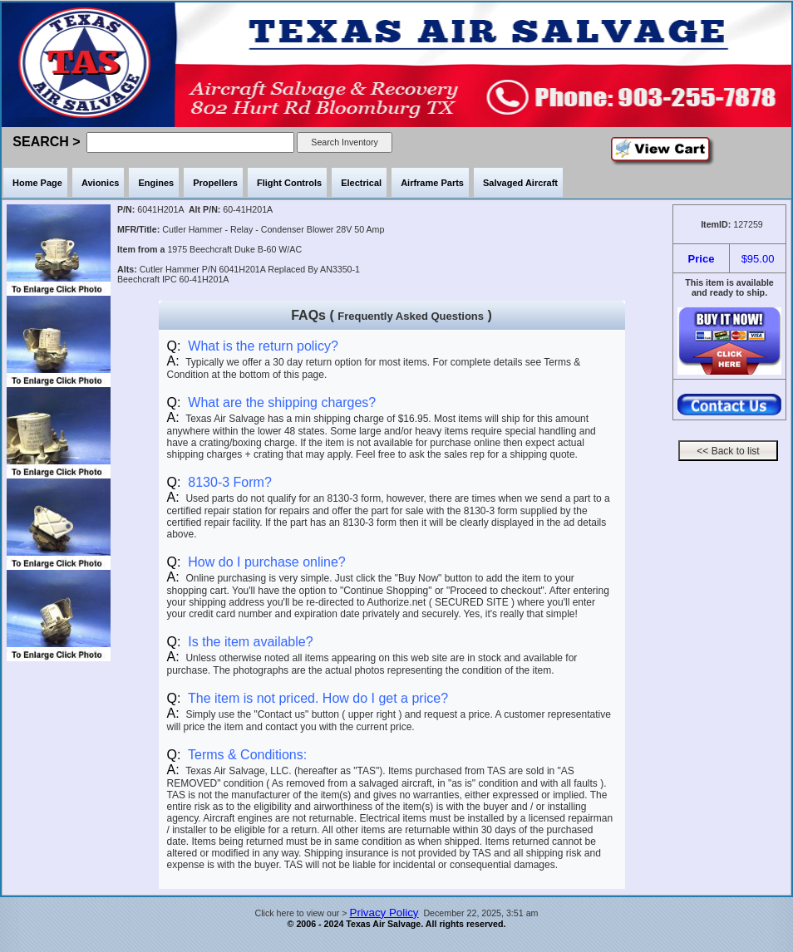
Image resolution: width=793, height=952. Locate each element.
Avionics (100, 183)
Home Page (37, 183)
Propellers (215, 183)
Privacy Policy (384, 912)
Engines (156, 183)
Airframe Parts (432, 183)
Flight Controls (289, 183)
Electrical (361, 183)
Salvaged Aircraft (520, 183)
